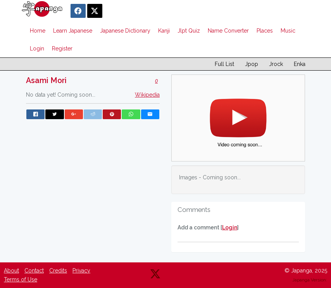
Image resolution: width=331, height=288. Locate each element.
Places (265, 31)
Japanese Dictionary (125, 31)
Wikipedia (147, 95)
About (11, 270)
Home (37, 31)
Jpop (251, 64)
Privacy (81, 270)
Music (288, 31)
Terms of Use (20, 279)
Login (37, 48)
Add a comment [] (208, 227)
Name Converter (228, 31)
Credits (58, 270)
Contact (34, 270)
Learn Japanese (72, 31)
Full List (224, 64)
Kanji (164, 31)
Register (62, 48)
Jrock (276, 64)
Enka (299, 64)
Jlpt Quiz (189, 31)
